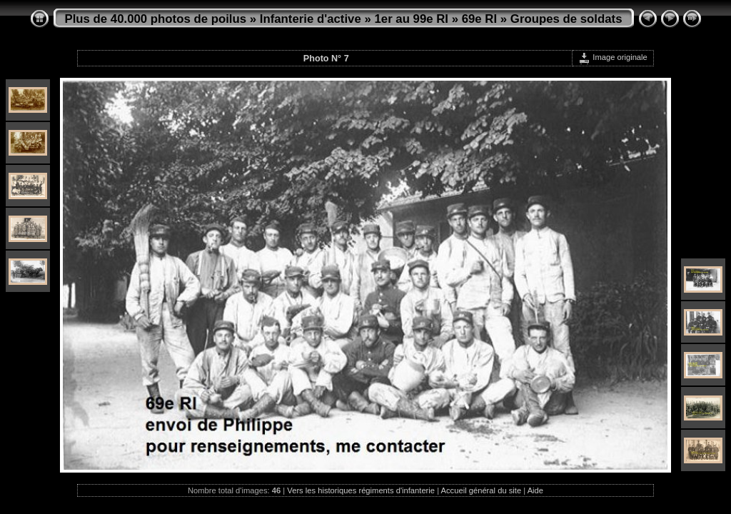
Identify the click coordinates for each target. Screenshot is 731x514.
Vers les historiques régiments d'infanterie (361, 490)
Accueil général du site (481, 490)
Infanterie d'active (310, 19)
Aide (535, 490)
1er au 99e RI (411, 19)
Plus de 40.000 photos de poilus (156, 19)
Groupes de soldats (566, 19)
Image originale (612, 57)
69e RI (479, 19)
